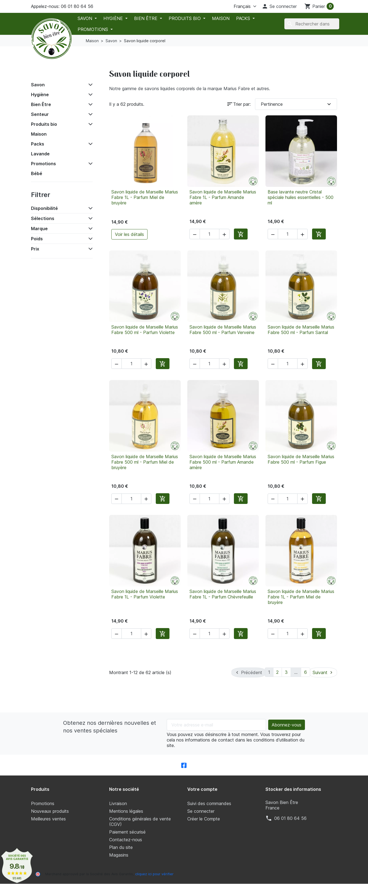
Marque (39, 228)
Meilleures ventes (48, 819)
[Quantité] (209, 234)
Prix (35, 249)
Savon (86, 18)
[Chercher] (311, 23)
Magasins (118, 855)
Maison (221, 18)
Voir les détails (129, 234)
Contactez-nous (125, 839)
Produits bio (185, 18)
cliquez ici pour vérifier (154, 874)
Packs (243, 18)
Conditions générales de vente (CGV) (140, 821)
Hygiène (113, 18)
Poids (37, 238)
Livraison (118, 803)
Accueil (43, 72)
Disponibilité (44, 208)
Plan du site (121, 847)
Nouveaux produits (50, 811)
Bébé (36, 173)
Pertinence (297, 104)
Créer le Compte (203, 819)
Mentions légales (126, 811)
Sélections (42, 218)
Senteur (40, 114)
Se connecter (200, 811)
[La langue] (238, 6)
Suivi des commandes (209, 803)
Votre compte (202, 789)
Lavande (40, 153)
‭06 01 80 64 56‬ (290, 818)
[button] (279, 6)
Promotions (93, 29)
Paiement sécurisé (127, 832)
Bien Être (146, 18)
